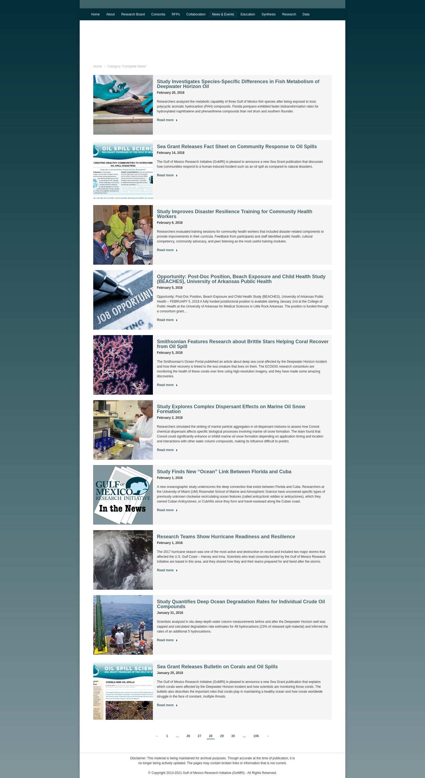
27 (199, 736)
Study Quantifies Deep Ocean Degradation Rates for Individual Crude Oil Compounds (241, 604)
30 (233, 736)
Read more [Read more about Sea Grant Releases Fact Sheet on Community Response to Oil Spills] (167, 175)
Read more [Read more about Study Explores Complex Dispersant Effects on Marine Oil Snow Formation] (167, 450)
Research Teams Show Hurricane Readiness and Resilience (226, 536)
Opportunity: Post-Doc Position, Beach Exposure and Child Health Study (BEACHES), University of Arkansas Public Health (241, 279)
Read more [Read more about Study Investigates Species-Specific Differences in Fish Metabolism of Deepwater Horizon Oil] (167, 120)
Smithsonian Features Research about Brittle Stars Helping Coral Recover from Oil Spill (243, 344)
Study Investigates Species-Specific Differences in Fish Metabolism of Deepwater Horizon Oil (238, 84)
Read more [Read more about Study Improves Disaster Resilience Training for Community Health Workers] (167, 250)
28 (210, 736)
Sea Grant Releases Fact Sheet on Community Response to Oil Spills (237, 146)
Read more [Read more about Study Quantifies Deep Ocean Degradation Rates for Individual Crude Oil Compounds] (167, 640)
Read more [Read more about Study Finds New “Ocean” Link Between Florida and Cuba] (167, 510)
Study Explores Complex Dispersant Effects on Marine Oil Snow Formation (231, 409)
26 (188, 736)
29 (222, 736)
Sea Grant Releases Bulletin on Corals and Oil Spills (217, 666)
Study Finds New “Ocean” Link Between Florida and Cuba (224, 471)
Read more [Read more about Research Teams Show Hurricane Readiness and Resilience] (167, 570)
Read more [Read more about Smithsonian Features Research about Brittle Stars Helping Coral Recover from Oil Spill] (167, 385)
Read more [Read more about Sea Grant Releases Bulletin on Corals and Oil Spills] (167, 705)
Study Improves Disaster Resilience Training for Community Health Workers (234, 214)
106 (256, 736)
